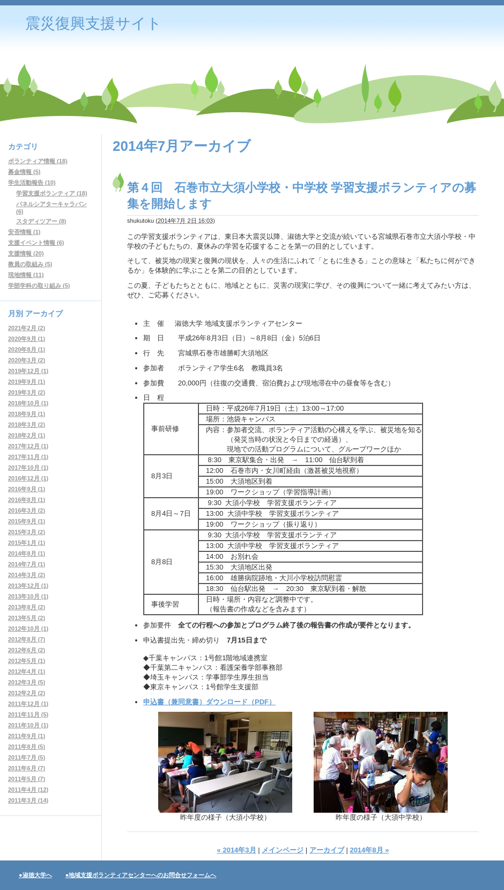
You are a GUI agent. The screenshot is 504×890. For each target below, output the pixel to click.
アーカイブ (326, 850)
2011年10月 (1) (28, 725)
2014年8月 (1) (26, 553)
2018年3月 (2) (26, 424)
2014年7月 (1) (26, 564)
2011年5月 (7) (26, 779)
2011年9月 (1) (26, 736)
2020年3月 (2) (26, 360)
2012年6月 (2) (26, 650)
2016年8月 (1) (26, 500)
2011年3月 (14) (28, 800)
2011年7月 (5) (26, 757)
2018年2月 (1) (26, 435)
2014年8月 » (369, 850)
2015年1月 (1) (26, 542)
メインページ (282, 850)
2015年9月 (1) (26, 521)
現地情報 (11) (26, 275)
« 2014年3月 (236, 850)
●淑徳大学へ (35, 875)
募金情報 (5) (24, 172)
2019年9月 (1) (26, 381)
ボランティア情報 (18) (38, 161)
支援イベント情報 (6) (36, 242)
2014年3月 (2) (26, 575)
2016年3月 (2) (26, 510)
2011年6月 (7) (26, 768)
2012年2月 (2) (26, 693)
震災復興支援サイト (93, 23)
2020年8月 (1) (26, 349)
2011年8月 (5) (26, 746)
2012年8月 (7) (26, 639)
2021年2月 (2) (26, 328)
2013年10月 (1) (28, 596)
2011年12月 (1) (28, 704)
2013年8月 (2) (26, 607)
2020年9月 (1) (26, 338)
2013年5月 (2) (26, 618)
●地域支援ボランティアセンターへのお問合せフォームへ (141, 875)
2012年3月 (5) (26, 682)
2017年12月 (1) (28, 446)
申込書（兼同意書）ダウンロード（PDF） (209, 702)
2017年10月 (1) (28, 467)
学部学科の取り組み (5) (39, 285)
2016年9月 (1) (26, 489)
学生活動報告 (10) (32, 182)
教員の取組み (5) (30, 264)
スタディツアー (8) (41, 221)
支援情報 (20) (26, 253)
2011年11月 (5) (28, 714)
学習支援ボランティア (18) (51, 193)
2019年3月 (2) (26, 392)
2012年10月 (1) (28, 628)
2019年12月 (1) (28, 371)
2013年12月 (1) (28, 585)
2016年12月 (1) (28, 478)
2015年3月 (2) (26, 532)
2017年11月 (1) (28, 457)
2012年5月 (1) (26, 661)
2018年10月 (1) (28, 403)
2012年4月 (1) (26, 671)
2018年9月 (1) (26, 414)
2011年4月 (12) (28, 789)
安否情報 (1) (24, 232)
